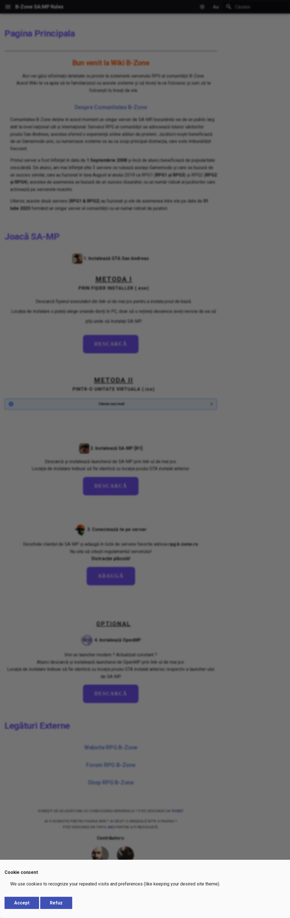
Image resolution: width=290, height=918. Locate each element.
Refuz (56, 903)
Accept (21, 903)
